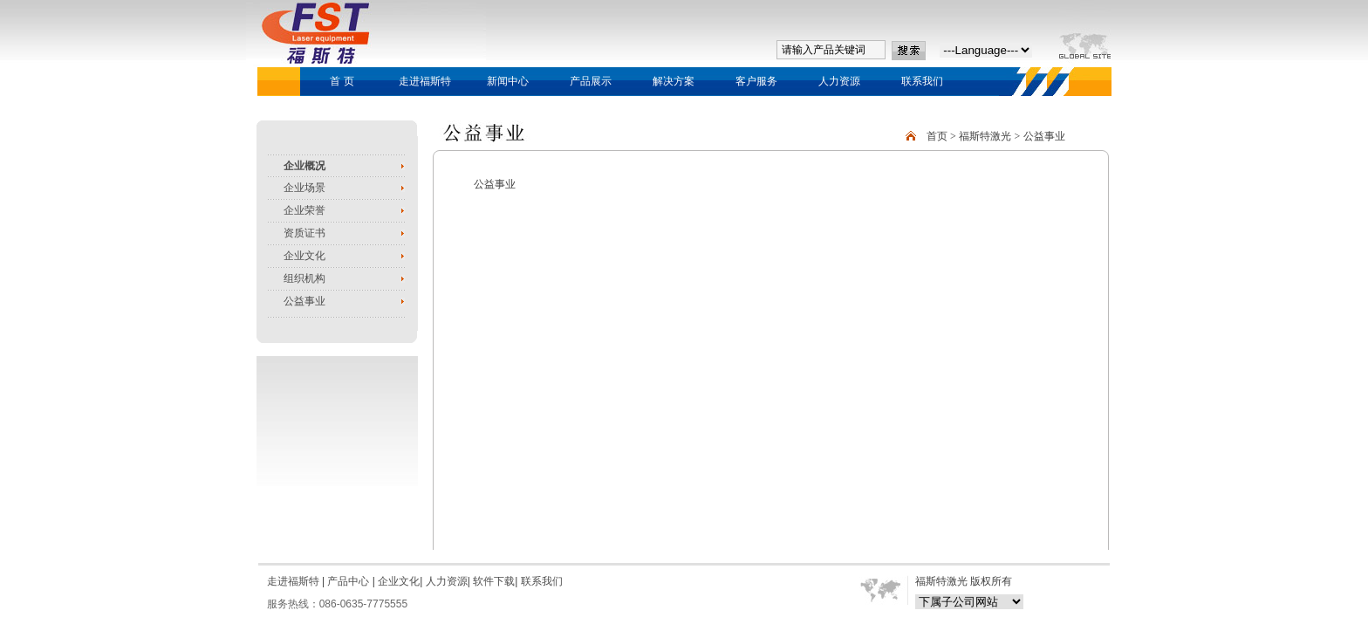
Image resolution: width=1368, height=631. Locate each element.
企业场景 (304, 188)
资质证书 (304, 233)
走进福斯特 (425, 81)
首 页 (341, 81)
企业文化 (304, 256)
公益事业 (304, 301)
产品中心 (347, 581)
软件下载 (494, 581)
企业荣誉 (304, 210)
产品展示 (591, 81)
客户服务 (756, 81)
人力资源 (839, 81)
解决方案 (673, 81)
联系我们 (922, 81)
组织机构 (304, 278)
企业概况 (304, 166)
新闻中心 (508, 81)
